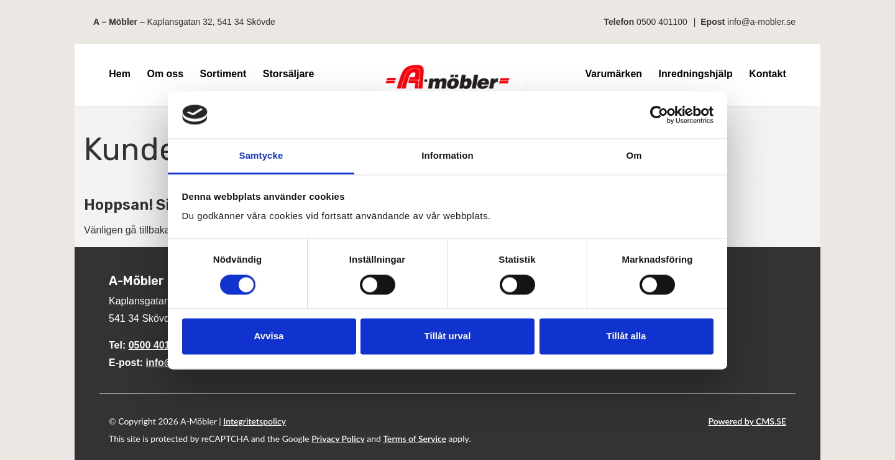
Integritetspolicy (254, 421)
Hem (120, 73)
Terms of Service (414, 438)
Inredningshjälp (696, 73)
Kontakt (767, 73)
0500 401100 (661, 22)
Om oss (165, 73)
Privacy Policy (338, 438)
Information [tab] (447, 156)
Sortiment (223, 73)
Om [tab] (633, 156)
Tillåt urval (448, 336)
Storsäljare (288, 73)
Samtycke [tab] (261, 156)
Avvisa (269, 336)
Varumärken (613, 73)
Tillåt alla (626, 336)
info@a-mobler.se (761, 22)
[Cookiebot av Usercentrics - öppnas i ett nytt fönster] (659, 114)
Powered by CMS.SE (747, 421)
